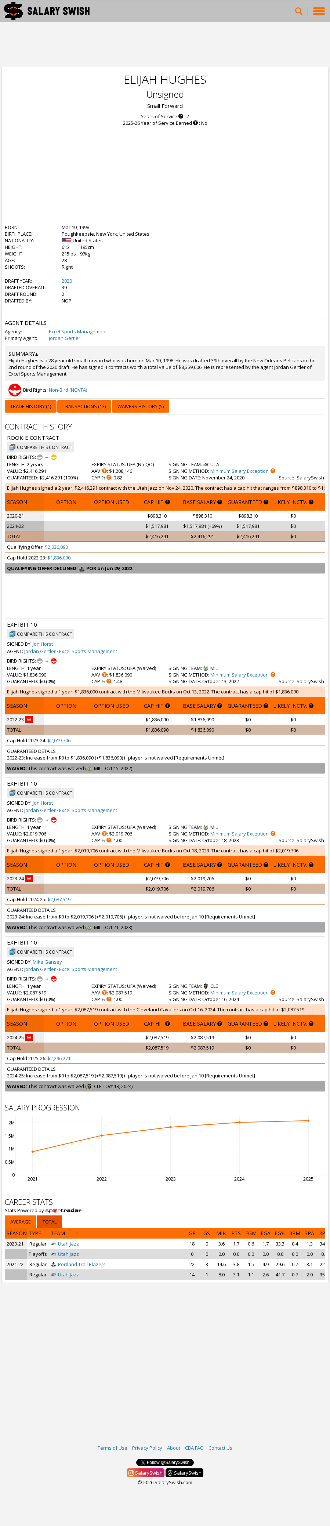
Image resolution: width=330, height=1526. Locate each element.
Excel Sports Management (78, 331)
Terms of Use (112, 1448)
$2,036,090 (56, 547)
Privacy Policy (147, 1448)
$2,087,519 (58, 899)
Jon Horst (43, 644)
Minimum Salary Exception (239, 471)
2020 (67, 281)
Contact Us (220, 1448)
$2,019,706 (58, 740)
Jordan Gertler (64, 338)
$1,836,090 (58, 557)
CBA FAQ (194, 1448)
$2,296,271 (58, 1058)
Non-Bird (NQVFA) (68, 390)
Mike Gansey (47, 961)
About (173, 1448)
